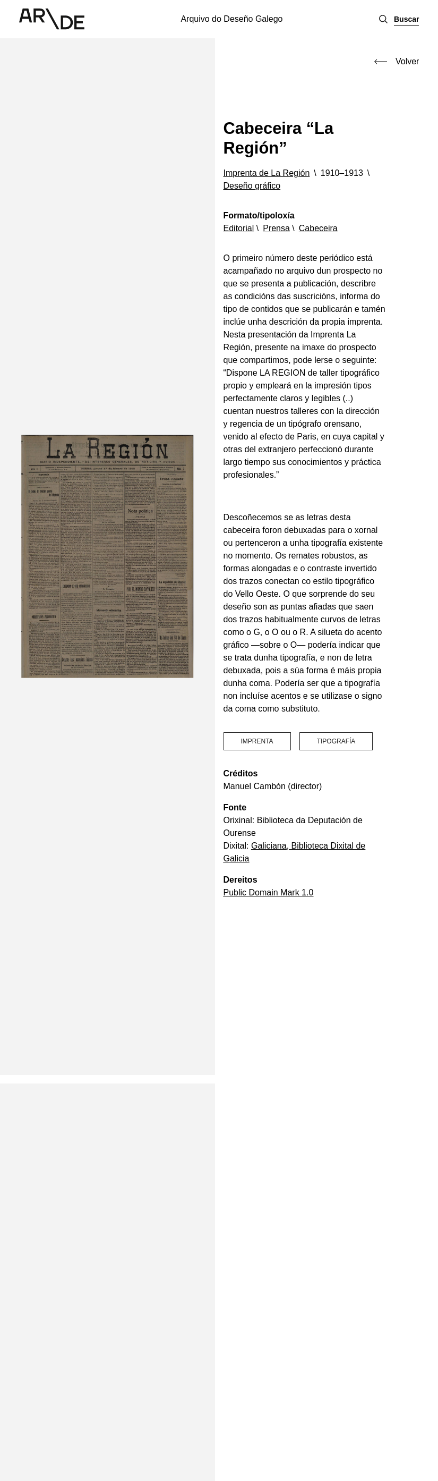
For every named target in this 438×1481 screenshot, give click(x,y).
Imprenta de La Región (267, 172)
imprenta (257, 741)
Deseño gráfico (252, 185)
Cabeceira (318, 228)
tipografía (336, 741)
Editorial (239, 228)
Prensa (276, 228)
